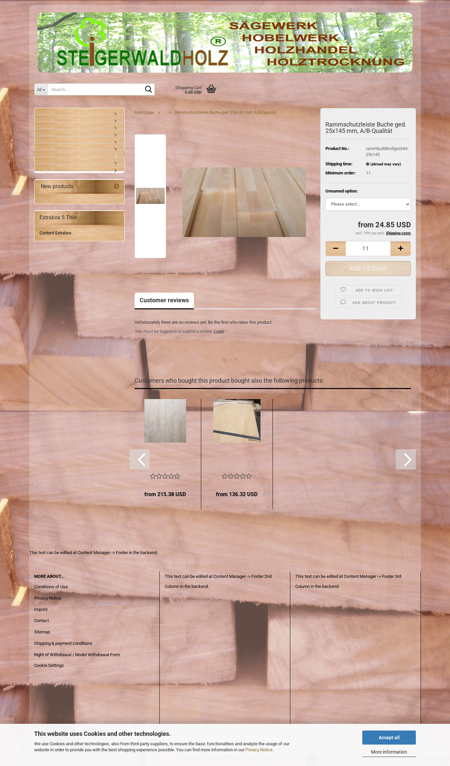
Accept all (389, 737)
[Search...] (40, 89)
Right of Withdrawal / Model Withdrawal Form (77, 654)
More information (389, 752)
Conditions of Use (51, 586)
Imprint (41, 609)
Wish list (405, 8)
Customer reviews (164, 300)
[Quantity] (368, 248)
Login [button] (376, 8)
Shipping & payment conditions (63, 643)
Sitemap (42, 631)
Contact (41, 620)
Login (219, 331)
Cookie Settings (49, 665)
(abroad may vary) (385, 164)
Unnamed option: (341, 191)
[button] (353, 7)
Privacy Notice (259, 749)
